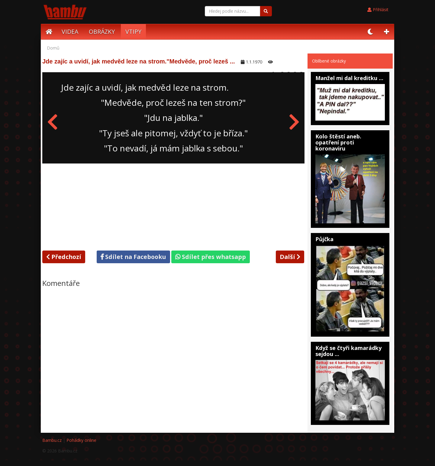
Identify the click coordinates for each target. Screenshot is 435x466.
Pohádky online (81, 440)
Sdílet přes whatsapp (210, 257)
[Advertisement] (173, 205)
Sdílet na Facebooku (133, 257)
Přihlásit (377, 9)
